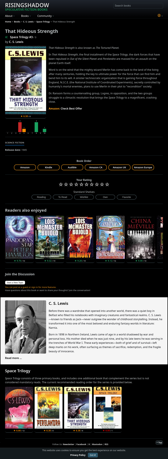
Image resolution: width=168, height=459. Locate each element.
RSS (106, 444)
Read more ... (13, 358)
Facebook (81, 444)
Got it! (93, 455)
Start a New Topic (15, 282)
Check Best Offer (71, 108)
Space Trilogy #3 (21, 37)
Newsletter (68, 444)
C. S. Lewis (16, 42)
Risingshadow (27, 6)
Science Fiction (14, 142)
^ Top (159, 442)
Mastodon (97, 444)
